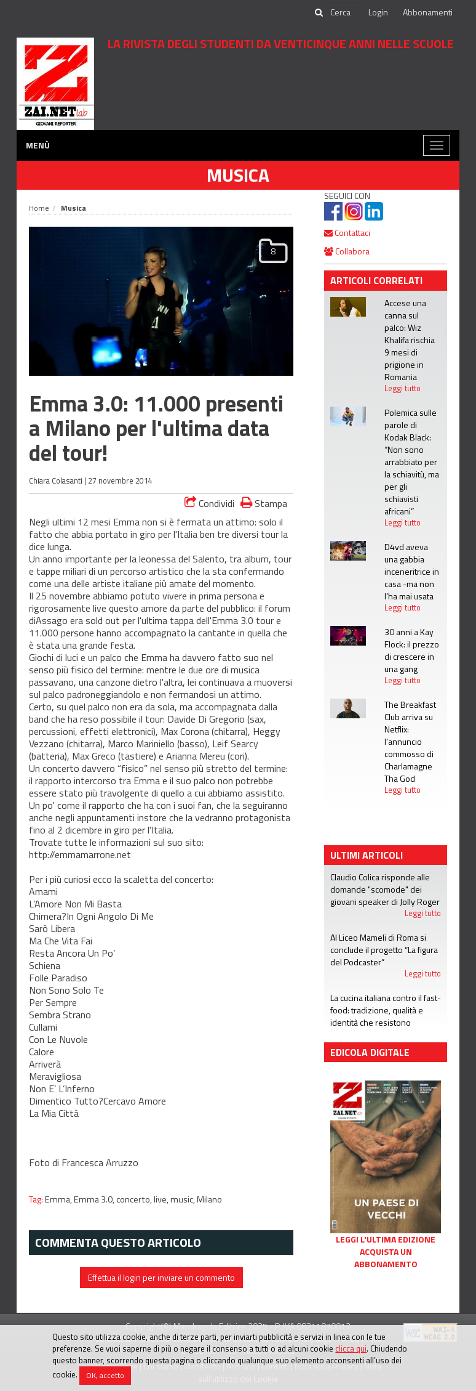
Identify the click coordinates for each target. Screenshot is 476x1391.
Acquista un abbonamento (386, 1258)
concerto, (135, 1199)
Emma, (59, 1199)
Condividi (209, 503)
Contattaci (347, 232)
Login (378, 12)
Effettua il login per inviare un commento (161, 1277)
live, (162, 1199)
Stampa (263, 503)
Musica (238, 175)
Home (39, 208)
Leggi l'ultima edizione (385, 1239)
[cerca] (341, 12)
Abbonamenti (428, 12)
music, (183, 1199)
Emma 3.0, (95, 1199)
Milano (209, 1199)
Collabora (347, 251)
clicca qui (351, 1348)
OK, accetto (105, 1375)
